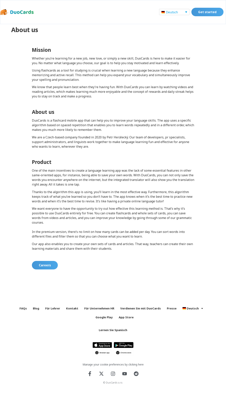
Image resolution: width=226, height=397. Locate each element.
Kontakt (72, 311)
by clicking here (134, 367)
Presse (172, 311)
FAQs (23, 311)
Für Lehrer (52, 311)
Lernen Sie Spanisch (113, 333)
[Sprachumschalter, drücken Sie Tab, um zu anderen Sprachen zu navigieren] (174, 12)
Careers (45, 268)
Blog (36, 311)
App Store (126, 320)
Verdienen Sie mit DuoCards (140, 311)
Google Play (104, 320)
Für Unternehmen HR (99, 311)
